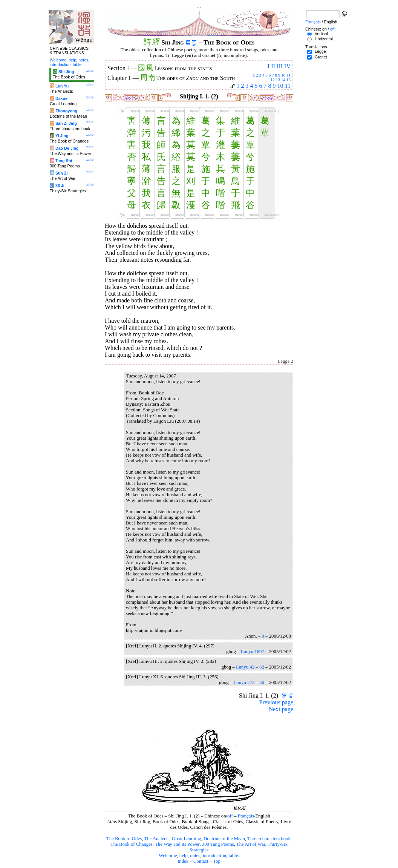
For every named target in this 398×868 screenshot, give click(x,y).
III (280, 66)
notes (195, 855)
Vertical (321, 33)
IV (287, 66)
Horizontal (324, 39)
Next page (281, 709)
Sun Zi (61, 173)
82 (261, 667)
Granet (321, 57)
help (183, 855)
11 (288, 75)
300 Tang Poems (218, 844)
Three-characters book (269, 838)
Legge (320, 51)
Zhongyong (66, 111)
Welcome (168, 855)
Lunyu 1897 (252, 651)
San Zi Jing (66, 123)
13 (278, 79)
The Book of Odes (124, 838)
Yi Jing (62, 135)
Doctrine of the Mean (224, 838)
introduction (215, 855)
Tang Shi (63, 160)
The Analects (156, 838)
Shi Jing (66, 71)
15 (288, 79)
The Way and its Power (177, 844)
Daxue (61, 98)
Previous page (276, 702)
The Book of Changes (131, 844)
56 (261, 682)
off (230, 816)
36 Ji (59, 185)
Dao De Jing (67, 148)
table (233, 855)
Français (246, 816)
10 (283, 75)
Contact (200, 861)
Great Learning (186, 838)
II (273, 66)
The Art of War (250, 844)
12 (273, 79)
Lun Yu (62, 86)
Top (216, 861)
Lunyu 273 (243, 682)
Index (183, 861)
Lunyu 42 (245, 667)
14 (283, 79)
